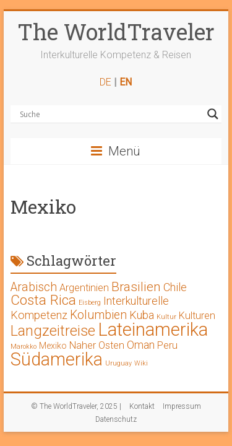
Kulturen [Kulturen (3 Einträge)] (197, 315)
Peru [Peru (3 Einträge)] (167, 345)
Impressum (182, 406)
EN (125, 82)
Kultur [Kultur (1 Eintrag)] (166, 317)
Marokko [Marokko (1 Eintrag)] (24, 347)
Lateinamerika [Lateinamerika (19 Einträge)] (153, 329)
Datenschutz (116, 419)
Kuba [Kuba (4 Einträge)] (141, 314)
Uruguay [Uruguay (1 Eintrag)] (118, 363)
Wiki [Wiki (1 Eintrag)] (141, 363)
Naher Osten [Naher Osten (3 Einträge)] (96, 345)
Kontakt (142, 406)
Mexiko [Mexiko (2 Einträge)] (53, 346)
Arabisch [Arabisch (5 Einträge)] (34, 287)
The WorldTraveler (116, 31)
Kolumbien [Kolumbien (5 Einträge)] (98, 315)
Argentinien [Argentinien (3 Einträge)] (84, 288)
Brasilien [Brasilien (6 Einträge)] (136, 286)
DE (105, 82)
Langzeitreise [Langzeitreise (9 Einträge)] (53, 330)
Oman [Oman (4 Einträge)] (141, 344)
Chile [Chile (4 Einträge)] (175, 287)
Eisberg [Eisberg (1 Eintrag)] (90, 303)
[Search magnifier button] (212, 114)
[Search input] (111, 114)
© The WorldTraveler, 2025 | (76, 406)
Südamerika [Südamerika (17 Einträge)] (57, 359)
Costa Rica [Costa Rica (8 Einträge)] (43, 300)
